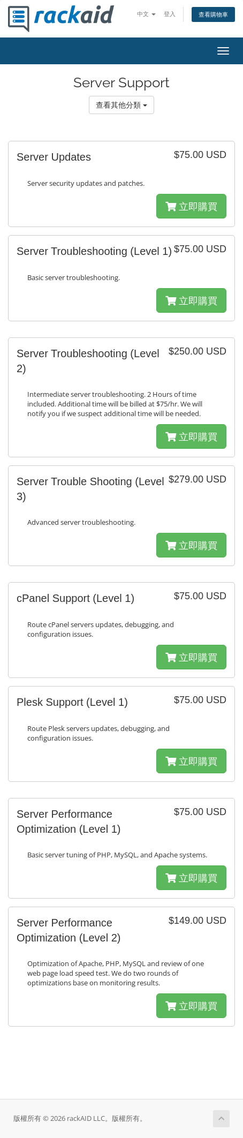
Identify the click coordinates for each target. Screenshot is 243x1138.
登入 (170, 14)
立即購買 (191, 206)
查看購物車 (213, 14)
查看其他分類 (121, 105)
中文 (146, 14)
